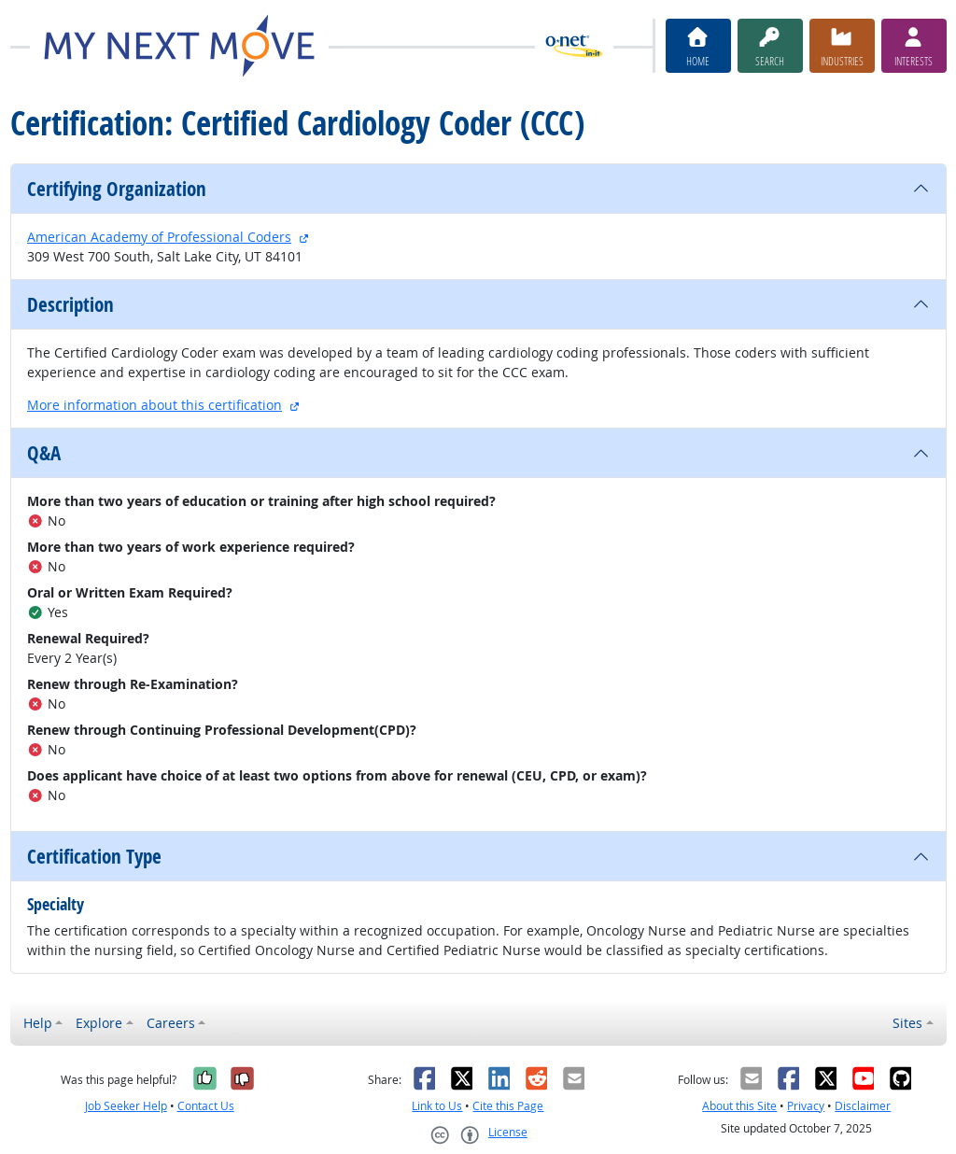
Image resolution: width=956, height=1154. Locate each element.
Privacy (805, 1106)
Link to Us (437, 1106)
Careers (171, 1023)
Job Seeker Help (126, 1106)
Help (37, 1023)
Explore (99, 1023)
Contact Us (205, 1106)
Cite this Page (507, 1106)
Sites (907, 1023)
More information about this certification (154, 405)
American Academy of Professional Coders (159, 237)
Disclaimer (863, 1106)
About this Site (739, 1106)
